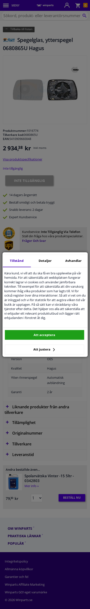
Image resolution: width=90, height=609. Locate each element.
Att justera (44, 349)
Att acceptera (44, 335)
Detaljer (45, 260)
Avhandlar (73, 260)
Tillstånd (17, 260)
